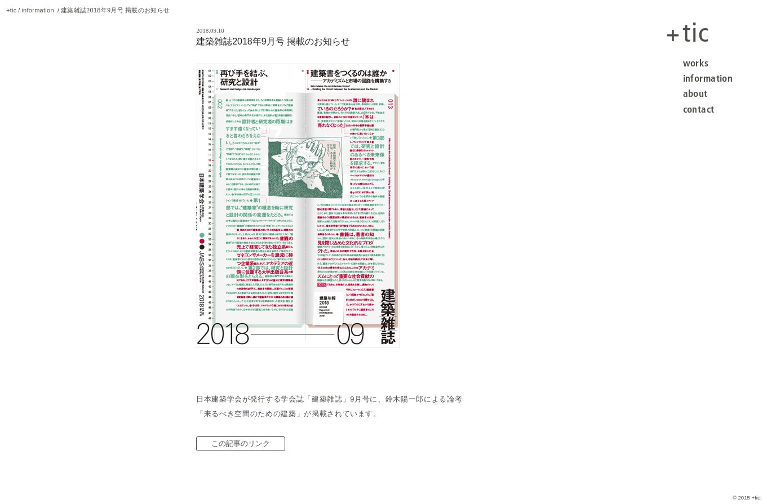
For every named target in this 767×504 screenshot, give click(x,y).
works (696, 63)
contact (699, 109)
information (708, 78)
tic (688, 32)
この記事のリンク (240, 443)
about (695, 93)
